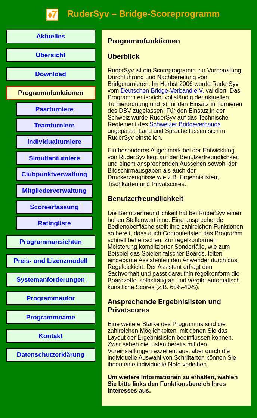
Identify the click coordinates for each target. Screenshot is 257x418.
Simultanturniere (54, 158)
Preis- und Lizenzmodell (50, 260)
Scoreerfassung (54, 207)
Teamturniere (54, 125)
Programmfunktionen (50, 92)
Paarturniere (54, 109)
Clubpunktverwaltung (54, 174)
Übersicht (51, 55)
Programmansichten (50, 241)
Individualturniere (54, 141)
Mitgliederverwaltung (54, 190)
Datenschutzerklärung (50, 354)
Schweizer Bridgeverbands (184, 124)
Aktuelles (50, 36)
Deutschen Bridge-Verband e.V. (162, 90)
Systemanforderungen (50, 279)
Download (50, 74)
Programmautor (51, 298)
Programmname (50, 317)
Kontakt (50, 336)
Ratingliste (54, 223)
